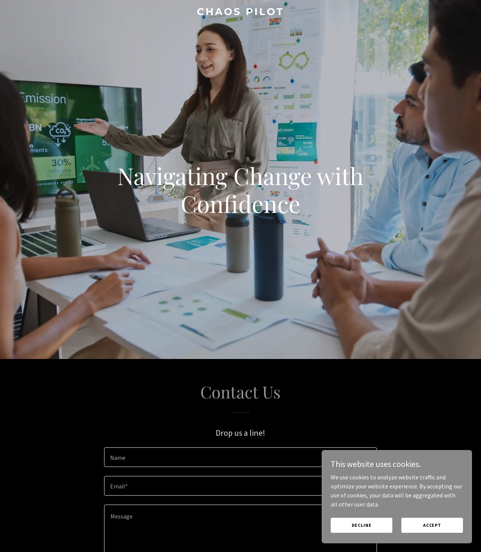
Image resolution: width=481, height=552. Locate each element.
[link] (240, 13)
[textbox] (240, 457)
